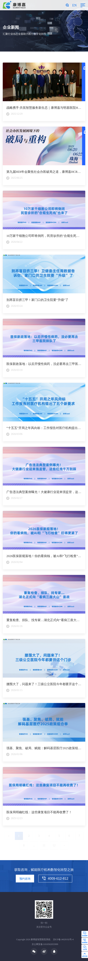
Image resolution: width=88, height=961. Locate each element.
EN (74, 5)
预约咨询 (24, 878)
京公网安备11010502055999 (45, 944)
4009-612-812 (55, 878)
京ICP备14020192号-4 (63, 939)
